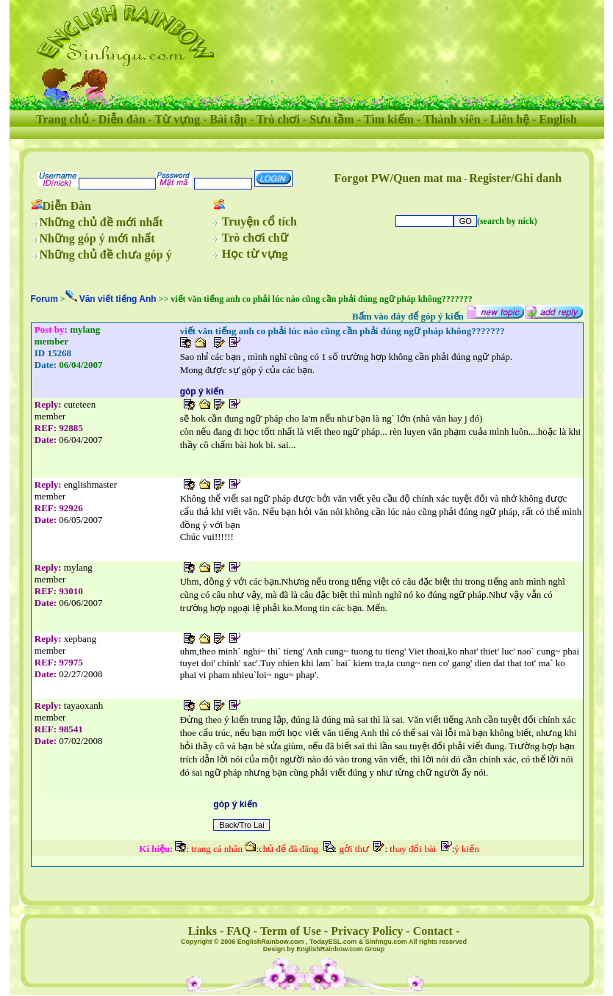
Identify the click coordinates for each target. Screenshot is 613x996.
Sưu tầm (331, 119)
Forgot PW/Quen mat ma (398, 178)
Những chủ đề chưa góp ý (106, 254)
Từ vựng (178, 119)
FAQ (238, 931)
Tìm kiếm (389, 119)
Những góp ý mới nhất (97, 238)
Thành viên (452, 119)
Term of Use (290, 931)
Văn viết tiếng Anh (118, 299)
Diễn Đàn (67, 206)
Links (202, 931)
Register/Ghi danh (515, 178)
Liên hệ (509, 119)
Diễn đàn (122, 119)
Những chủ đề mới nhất (101, 222)
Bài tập (227, 119)
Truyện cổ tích (259, 221)
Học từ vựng (255, 254)
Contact (433, 931)
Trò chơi (278, 119)
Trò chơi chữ (255, 237)
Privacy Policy (367, 931)
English (558, 119)
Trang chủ (62, 119)
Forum (44, 299)
